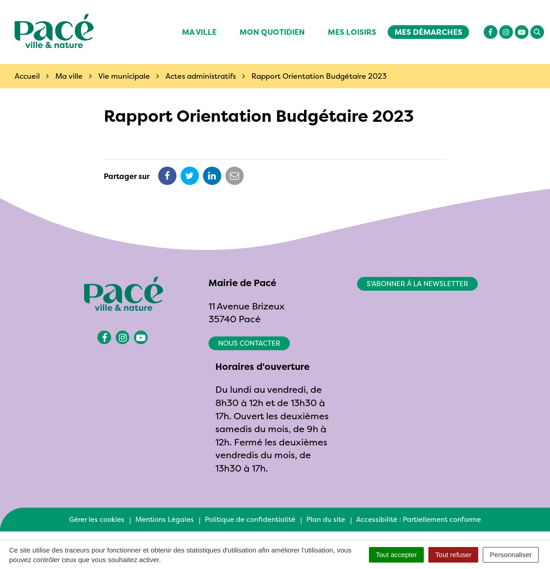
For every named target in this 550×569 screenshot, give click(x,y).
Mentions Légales (164, 519)
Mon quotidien (272, 32)
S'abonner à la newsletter (417, 283)
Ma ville (199, 32)
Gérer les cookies (96, 519)
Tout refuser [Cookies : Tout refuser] (453, 554)
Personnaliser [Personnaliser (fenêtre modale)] (511, 554)
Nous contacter (249, 343)
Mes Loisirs (352, 32)
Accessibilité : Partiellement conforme (418, 519)
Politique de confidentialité (250, 519)
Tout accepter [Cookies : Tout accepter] (396, 554)
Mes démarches (428, 32)
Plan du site (325, 519)
